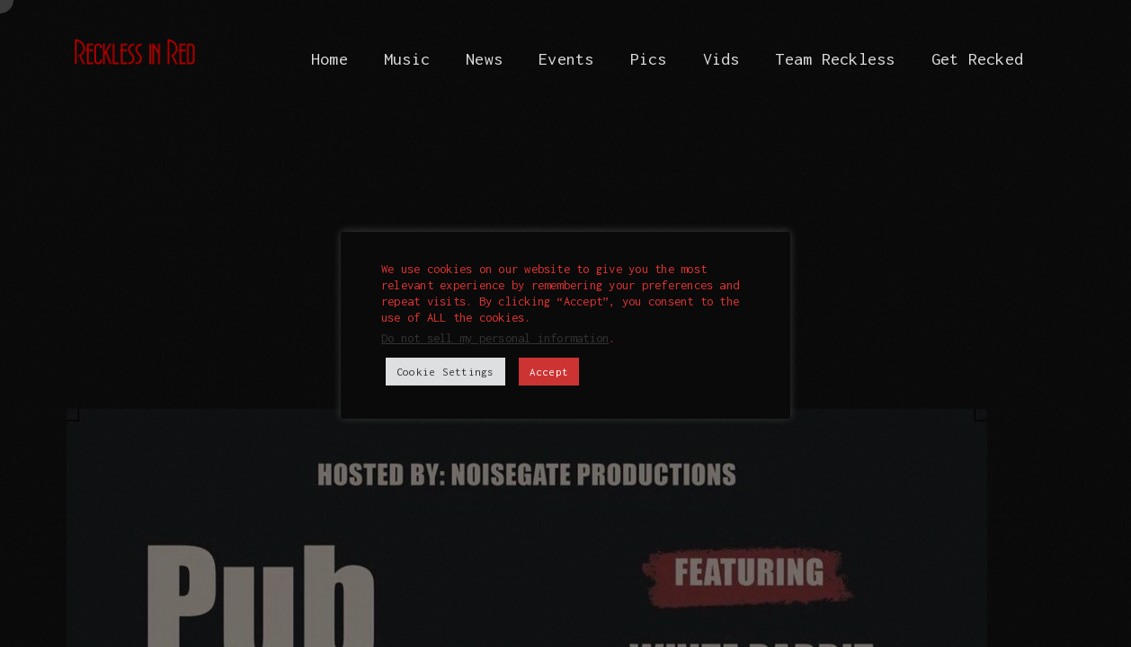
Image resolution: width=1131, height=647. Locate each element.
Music (407, 58)
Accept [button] (549, 371)
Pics (648, 58)
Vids (721, 58)
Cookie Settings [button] (445, 371)
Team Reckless (835, 58)
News (484, 58)
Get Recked (977, 58)
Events (566, 58)
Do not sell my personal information (495, 338)
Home (329, 58)
